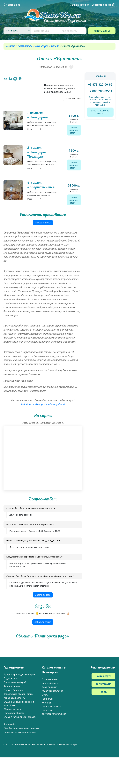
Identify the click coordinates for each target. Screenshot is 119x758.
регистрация (103, 684)
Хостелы (46, 703)
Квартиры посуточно (52, 691)
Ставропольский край (15, 683)
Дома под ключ (49, 687)
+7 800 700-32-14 (100, 91)
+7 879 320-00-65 (100, 84)
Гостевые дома (49, 680)
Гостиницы (47, 699)
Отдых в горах (11, 679)
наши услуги (103, 677)
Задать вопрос (42, 595)
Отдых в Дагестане (13, 691)
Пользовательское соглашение (20, 733)
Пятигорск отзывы (51, 707)
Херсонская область (14, 698)
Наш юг (10, 46)
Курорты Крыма (12, 687)
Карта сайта (10, 725)
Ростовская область (14, 714)
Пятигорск (41, 46)
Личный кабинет (80, 5)
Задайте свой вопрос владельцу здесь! (43, 405)
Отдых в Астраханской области (20, 717)
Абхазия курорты (12, 710)
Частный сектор (50, 683)
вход (103, 692)
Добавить (103, 5)
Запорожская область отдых (18, 695)
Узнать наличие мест (74, 130)
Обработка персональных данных (21, 729)
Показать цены (43, 223)
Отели (55, 46)
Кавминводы (25, 46)
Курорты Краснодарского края (19, 675)
